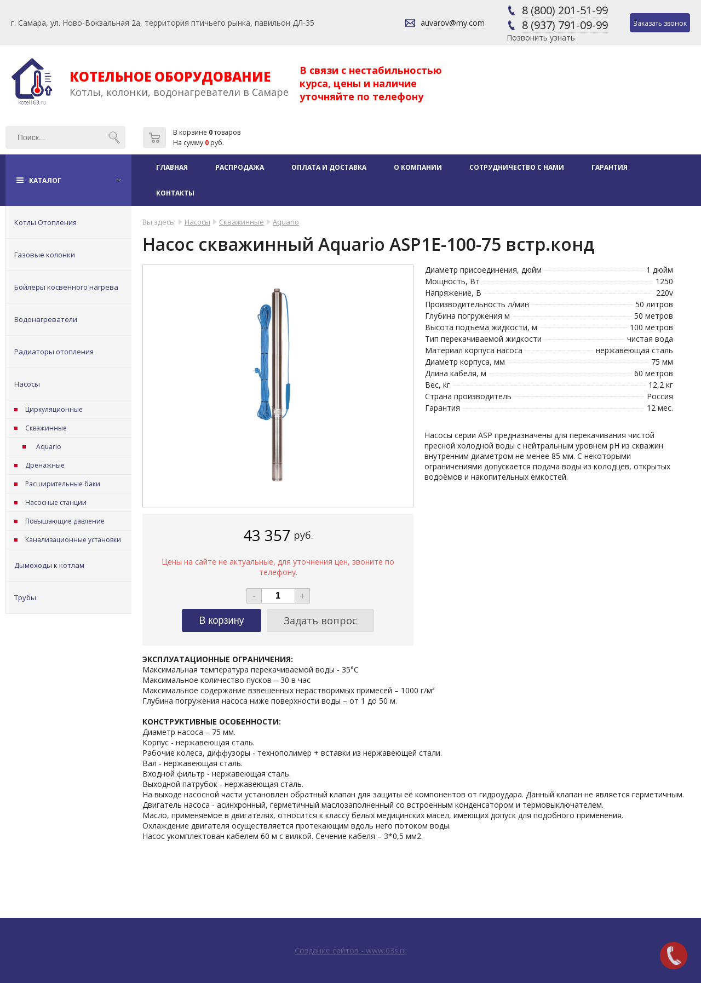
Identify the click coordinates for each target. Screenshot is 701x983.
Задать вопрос (320, 620)
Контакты (175, 193)
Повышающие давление (65, 521)
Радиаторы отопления (54, 352)
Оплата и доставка (328, 167)
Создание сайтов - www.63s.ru (351, 950)
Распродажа (239, 167)
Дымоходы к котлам (49, 565)
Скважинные (46, 428)
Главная (172, 167)
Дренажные (45, 465)
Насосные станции (56, 502)
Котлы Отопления (45, 222)
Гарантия (609, 167)
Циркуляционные (54, 409)
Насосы (27, 384)
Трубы (25, 597)
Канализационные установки (73, 539)
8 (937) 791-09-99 (565, 25)
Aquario (48, 446)
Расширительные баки (62, 483)
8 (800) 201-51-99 (565, 10)
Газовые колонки (44, 255)
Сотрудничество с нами (516, 167)
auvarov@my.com (453, 23)
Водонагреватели (45, 319)
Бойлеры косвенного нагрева (66, 287)
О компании (418, 167)
